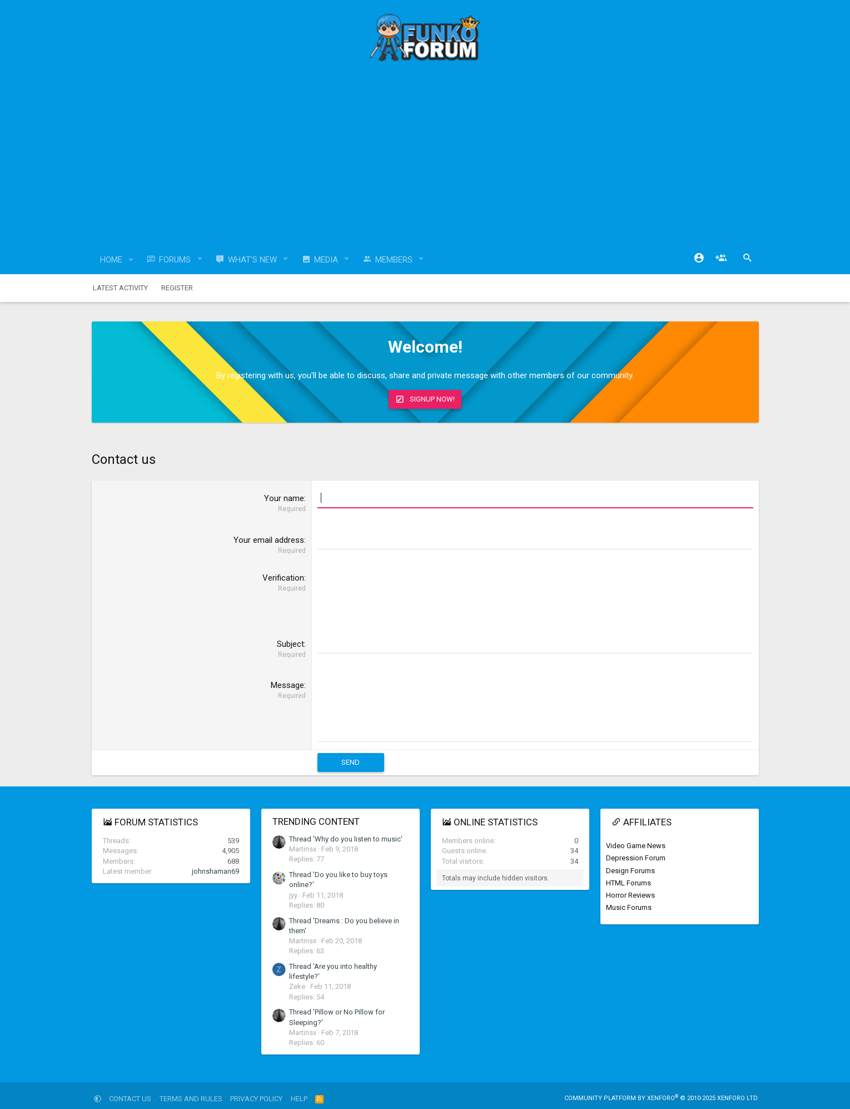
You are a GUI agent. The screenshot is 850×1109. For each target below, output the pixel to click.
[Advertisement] (425, 158)
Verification (283, 578)
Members (393, 260)
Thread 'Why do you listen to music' (345, 838)
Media (326, 260)
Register (177, 288)
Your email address (268, 540)
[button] (130, 260)
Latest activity (120, 288)
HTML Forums (628, 882)
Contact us (130, 1098)
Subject (290, 644)
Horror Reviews (630, 894)
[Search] (748, 258)
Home (111, 260)
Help (299, 1098)
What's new (252, 260)
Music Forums (629, 907)
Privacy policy (256, 1098)
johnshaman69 (215, 871)
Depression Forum (635, 857)
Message (287, 685)
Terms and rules (191, 1098)
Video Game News (635, 845)
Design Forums (630, 870)
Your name (284, 498)
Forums (175, 260)
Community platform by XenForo (661, 1097)
